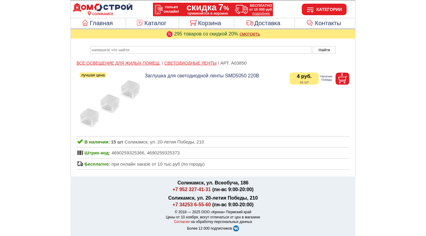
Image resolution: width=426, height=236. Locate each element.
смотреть (250, 33)
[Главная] (102, 10)
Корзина (209, 23)
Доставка (267, 23)
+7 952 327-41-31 (191, 189)
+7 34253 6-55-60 (191, 204)
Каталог (156, 23)
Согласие (182, 222)
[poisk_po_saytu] (200, 50)
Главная (101, 23)
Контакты (328, 23)
